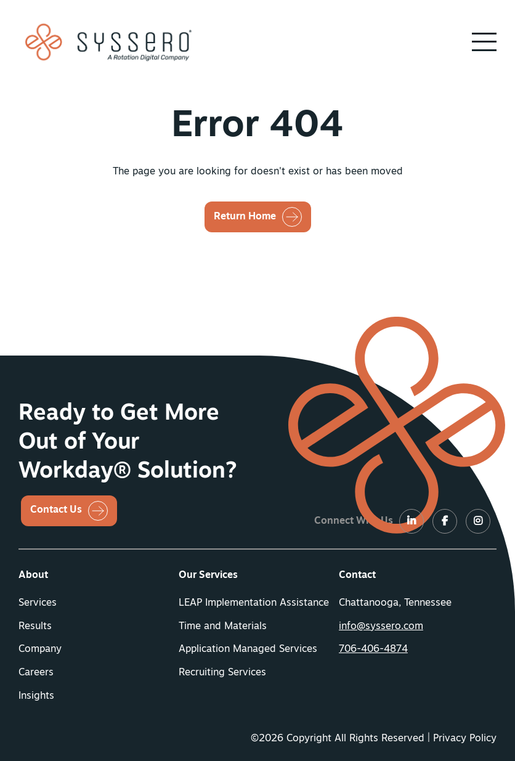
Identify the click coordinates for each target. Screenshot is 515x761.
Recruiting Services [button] (222, 673)
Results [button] (35, 627)
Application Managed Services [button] (248, 649)
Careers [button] (36, 673)
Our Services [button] (208, 575)
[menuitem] (97, 576)
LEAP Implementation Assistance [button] (254, 603)
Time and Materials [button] (223, 627)
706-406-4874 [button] (373, 649)
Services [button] (37, 603)
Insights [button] (36, 696)
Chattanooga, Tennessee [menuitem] (395, 603)
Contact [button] (357, 575)
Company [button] (40, 649)
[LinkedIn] (411, 522)
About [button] (33, 575)
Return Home (245, 217)
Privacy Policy (465, 739)
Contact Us (56, 510)
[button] (484, 42)
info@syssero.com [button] (381, 627)
